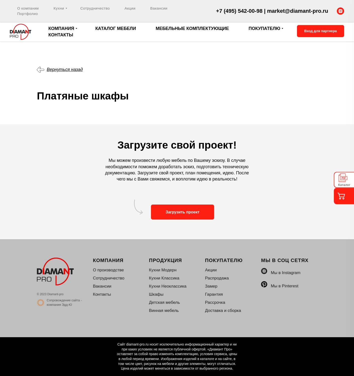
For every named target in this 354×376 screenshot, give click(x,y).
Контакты (60, 34)
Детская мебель (164, 302)
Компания (61, 28)
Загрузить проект (183, 212)
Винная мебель (164, 310)
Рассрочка (215, 302)
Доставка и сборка (223, 310)
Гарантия (214, 294)
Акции (130, 8)
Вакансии (158, 8)
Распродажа (217, 278)
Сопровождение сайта (63, 300)
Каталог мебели (115, 28)
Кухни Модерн (163, 270)
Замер (211, 286)
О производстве (108, 270)
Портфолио (27, 14)
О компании (28, 8)
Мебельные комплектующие (192, 28)
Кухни (59, 8)
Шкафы (156, 294)
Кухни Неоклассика (167, 286)
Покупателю (264, 28)
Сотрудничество (95, 8)
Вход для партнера (320, 31)
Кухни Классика (164, 278)
